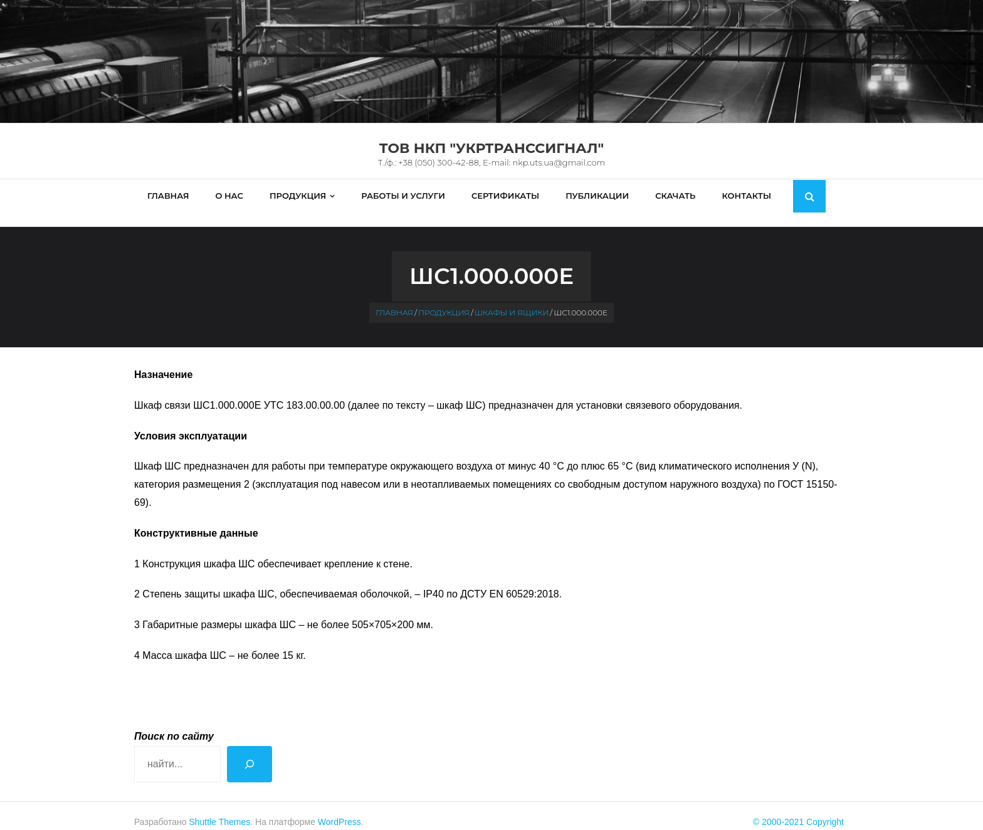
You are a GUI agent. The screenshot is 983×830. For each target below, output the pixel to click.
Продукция (444, 300)
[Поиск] (249, 751)
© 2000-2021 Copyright (798, 809)
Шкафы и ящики (512, 300)
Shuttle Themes (219, 809)
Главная (394, 300)
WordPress (339, 809)
